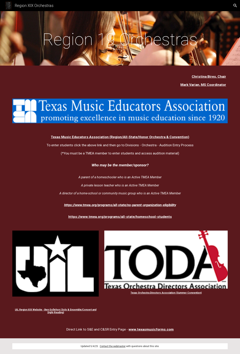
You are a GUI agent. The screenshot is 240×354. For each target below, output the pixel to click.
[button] (235, 5)
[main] (120, 39)
